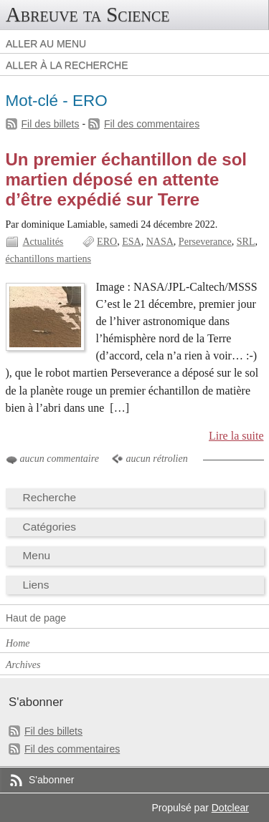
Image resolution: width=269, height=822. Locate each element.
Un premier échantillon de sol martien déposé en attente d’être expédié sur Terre (126, 179)
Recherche (50, 497)
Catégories (50, 527)
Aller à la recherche (67, 65)
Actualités (43, 241)
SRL (246, 241)
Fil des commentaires (151, 124)
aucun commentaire (59, 458)
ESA (131, 241)
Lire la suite (236, 436)
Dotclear (230, 807)
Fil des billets (51, 124)
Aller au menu (46, 43)
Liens (36, 585)
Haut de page (36, 618)
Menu (37, 555)
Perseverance (205, 241)
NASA (160, 241)
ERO (107, 241)
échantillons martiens (49, 258)
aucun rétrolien (156, 458)
